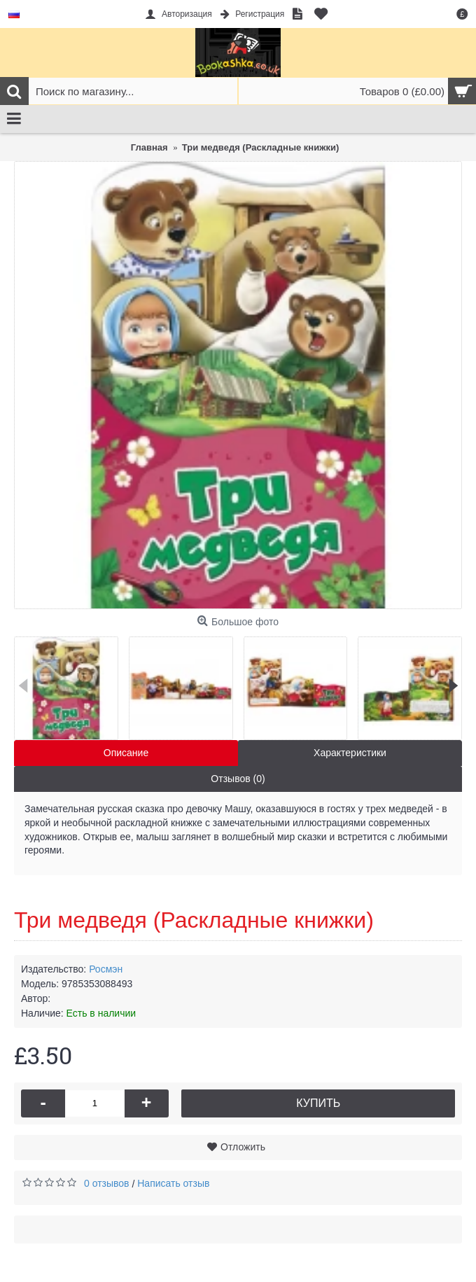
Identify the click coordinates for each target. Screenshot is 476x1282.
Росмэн (105, 969)
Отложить (242, 1146)
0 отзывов (107, 1183)
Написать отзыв (173, 1183)
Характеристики (350, 752)
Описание (126, 752)
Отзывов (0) (238, 778)
